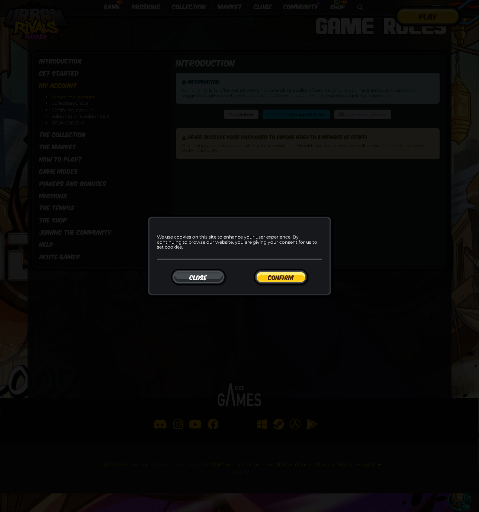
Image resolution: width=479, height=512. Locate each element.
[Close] (198, 277)
